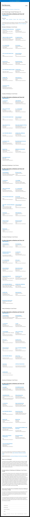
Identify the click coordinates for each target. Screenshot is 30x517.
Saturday (20, 19)
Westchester (20, 452)
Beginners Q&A (4, 419)
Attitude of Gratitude (5, 220)
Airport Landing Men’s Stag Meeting (20, 347)
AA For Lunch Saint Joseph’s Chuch (7, 53)
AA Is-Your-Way (17, 196)
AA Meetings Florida (16, 9)
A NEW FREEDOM (18, 100)
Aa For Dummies (17, 45)
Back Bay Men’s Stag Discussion (7, 300)
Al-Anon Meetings (6, 509)
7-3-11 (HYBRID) (17, 180)
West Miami (16, 452)
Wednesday (10, 19)
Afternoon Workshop (18, 53)
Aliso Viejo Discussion (18, 61)
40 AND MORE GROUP (5, 395)
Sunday (23, 19)
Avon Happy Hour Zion (5, 85)
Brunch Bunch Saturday (19, 435)
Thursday (14, 19)
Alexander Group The (18, 276)
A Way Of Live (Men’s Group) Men (7, 37)
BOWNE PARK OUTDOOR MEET (20, 149)
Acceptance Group (18, 339)
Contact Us (5, 514)
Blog (4, 511)
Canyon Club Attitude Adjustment (7, 443)
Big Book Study (4, 149)
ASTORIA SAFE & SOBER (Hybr (20, 284)
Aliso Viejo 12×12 (5, 61)
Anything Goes (4, 212)
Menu (26, 5)
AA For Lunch (4, 339)
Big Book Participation (18, 220)
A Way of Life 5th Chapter (6, 188)
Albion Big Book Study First (6, 276)
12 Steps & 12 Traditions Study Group (8, 29)
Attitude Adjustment (18, 77)
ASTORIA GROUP (18, 69)
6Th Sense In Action (18, 172)
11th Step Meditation (5, 172)
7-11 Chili (16, 323)
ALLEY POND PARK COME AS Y (7, 284)
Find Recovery (6, 5)
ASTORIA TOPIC (4, 77)
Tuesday (7, 19)
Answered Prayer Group (19, 411)
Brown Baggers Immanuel (6, 157)
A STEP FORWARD (5, 331)
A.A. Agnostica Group (18, 37)
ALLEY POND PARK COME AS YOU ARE (8, 69)
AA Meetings (11, 9)
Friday (17, 19)
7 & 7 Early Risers (18, 29)
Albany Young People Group (19, 403)
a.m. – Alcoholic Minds (5, 45)
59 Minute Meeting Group (19, 395)
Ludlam (13, 452)
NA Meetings (6, 507)
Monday (4, 19)
